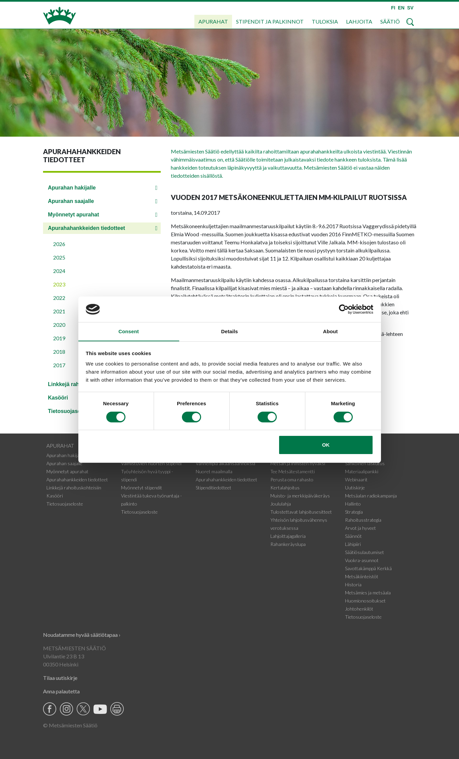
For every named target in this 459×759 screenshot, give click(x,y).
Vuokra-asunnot (362, 560)
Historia (353, 584)
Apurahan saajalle (71, 201)
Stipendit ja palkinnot (270, 21)
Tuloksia (325, 21)
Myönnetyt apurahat (73, 214)
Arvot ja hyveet (360, 528)
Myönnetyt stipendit (141, 487)
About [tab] (330, 331)
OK (326, 445)
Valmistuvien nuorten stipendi (151, 463)
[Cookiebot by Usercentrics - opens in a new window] (343, 309)
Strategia (354, 512)
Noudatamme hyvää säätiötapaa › (81, 634)
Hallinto (353, 504)
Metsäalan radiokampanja (371, 495)
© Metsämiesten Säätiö (70, 725)
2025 (59, 257)
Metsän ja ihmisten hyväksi (297, 463)
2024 (59, 271)
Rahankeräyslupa (288, 544)
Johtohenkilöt (359, 609)
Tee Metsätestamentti (292, 471)
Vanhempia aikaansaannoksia (225, 463)
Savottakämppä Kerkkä (368, 568)
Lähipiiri (353, 544)
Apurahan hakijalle (72, 188)
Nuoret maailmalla (214, 471)
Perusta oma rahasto (291, 479)
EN (401, 7)
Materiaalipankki (361, 471)
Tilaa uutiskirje (60, 678)
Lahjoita (359, 21)
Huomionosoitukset (365, 600)
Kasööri (54, 495)
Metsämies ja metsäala (368, 592)
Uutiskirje (355, 487)
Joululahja (280, 504)
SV (410, 7)
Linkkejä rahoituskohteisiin (73, 487)
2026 (59, 244)
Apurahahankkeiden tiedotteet (86, 228)
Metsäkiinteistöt (361, 576)
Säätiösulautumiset (364, 552)
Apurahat (213, 21)
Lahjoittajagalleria (288, 536)
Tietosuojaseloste (64, 504)
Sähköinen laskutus (365, 463)
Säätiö (390, 21)
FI (393, 7)
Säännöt (353, 536)
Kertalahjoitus (285, 487)
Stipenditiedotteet (213, 487)
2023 (59, 284)
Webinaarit (356, 479)
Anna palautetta (61, 691)
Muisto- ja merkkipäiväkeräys (300, 495)
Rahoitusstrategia (363, 520)
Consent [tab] (128, 331)
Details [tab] (229, 331)
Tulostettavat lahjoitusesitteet (301, 512)
